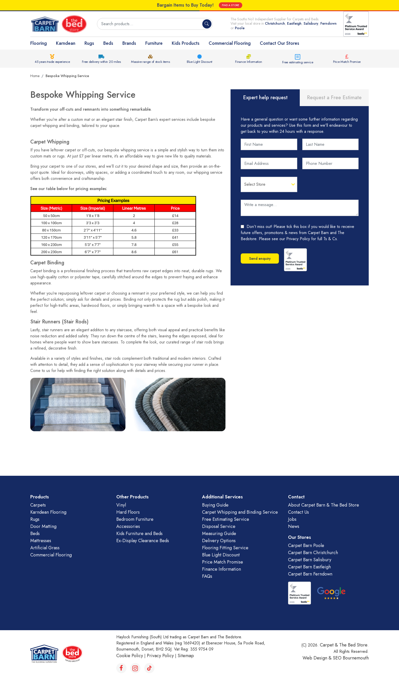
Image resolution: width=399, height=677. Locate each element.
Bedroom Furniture (134, 519)
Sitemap (186, 655)
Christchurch (275, 23)
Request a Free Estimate (334, 97)
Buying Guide (215, 505)
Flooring (38, 43)
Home (34, 75)
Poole (240, 28)
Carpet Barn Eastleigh (309, 567)
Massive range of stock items (150, 61)
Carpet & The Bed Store (343, 645)
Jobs (292, 519)
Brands (129, 43)
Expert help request (265, 97)
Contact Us (298, 512)
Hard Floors (128, 512)
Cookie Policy (129, 655)
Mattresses (40, 540)
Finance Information (248, 61)
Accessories (128, 526)
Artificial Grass (45, 547)
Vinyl (121, 505)
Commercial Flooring (230, 43)
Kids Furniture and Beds (139, 533)
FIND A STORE (230, 5)
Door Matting (43, 526)
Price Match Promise (346, 61)
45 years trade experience (52, 61)
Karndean (65, 43)
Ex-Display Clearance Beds (142, 540)
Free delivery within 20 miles (101, 61)
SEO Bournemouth (351, 658)
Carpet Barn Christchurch (313, 552)
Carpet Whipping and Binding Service (240, 512)
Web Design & (318, 658)
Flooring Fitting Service (225, 547)
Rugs (89, 43)
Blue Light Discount (199, 61)
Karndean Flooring (48, 512)
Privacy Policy (160, 655)
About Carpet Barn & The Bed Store (323, 505)
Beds (108, 43)
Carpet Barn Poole (306, 545)
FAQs (207, 576)
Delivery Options (219, 540)
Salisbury (311, 23)
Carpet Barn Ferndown (310, 574)
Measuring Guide (219, 533)
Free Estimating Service (225, 519)
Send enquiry (260, 258)
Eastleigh (294, 23)
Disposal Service (218, 526)
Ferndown (328, 23)
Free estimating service (297, 62)
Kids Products (186, 43)
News (293, 526)
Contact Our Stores (279, 43)
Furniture (154, 43)
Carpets (38, 505)
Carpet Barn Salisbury (309, 559)
